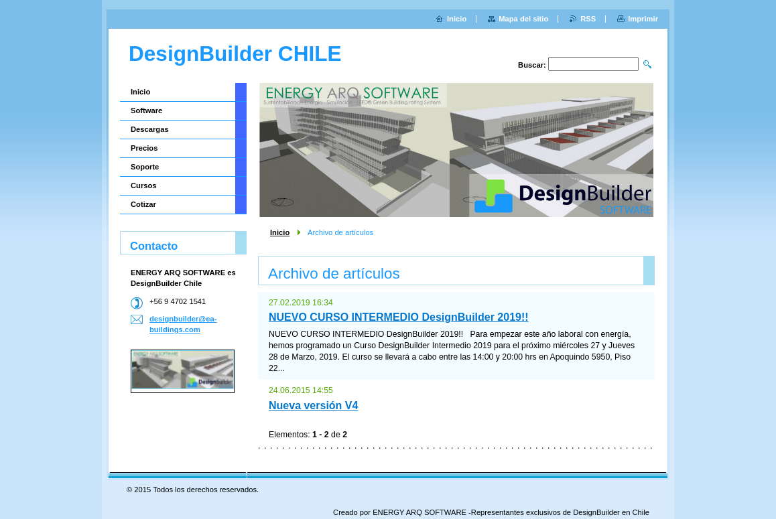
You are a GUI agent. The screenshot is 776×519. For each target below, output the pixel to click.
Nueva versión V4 (313, 405)
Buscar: (532, 65)
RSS (588, 19)
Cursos (144, 185)
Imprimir (643, 19)
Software (146, 110)
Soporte (145, 167)
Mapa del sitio (523, 19)
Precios (144, 148)
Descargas (150, 129)
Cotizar (143, 204)
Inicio (279, 232)
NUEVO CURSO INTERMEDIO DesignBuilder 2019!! (399, 317)
